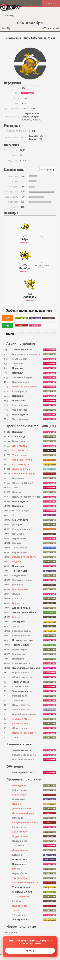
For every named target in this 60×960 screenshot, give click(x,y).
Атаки (51, 37)
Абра (25, 239)
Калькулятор (48, 169)
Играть (30, 950)
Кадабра (24, 268)
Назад (9, 15)
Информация (13, 37)
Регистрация (51, 3)
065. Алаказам (50, 28)
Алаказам (30, 297)
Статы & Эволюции (34, 37)
